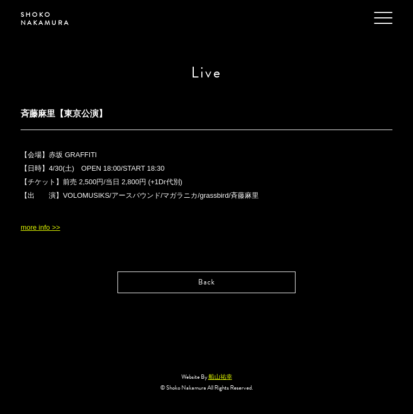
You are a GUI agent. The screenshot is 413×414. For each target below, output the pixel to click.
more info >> (40, 227)
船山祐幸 (220, 376)
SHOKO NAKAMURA (45, 19)
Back (206, 282)
